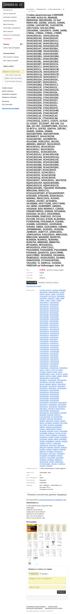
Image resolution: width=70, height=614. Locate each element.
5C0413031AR (44, 394)
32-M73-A (59, 374)
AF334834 (48, 423)
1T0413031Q (63, 368)
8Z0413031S (58, 419)
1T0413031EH (44, 355)
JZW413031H (44, 445)
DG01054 (50, 431)
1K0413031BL (44, 323)
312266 (54, 372)
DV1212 (42, 435)
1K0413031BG (44, 319)
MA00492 (50, 447)
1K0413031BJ (44, 321)
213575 (47, 370)
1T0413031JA (44, 366)
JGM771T (49, 443)
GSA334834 (62, 439)
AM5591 (42, 427)
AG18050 (51, 425)
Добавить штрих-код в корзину (13, 78)
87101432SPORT (56, 417)
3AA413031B (52, 380)
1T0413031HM (54, 362)
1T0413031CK (44, 343)
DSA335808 (43, 433)
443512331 (59, 382)
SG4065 (51, 462)
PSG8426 (59, 455)
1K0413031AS (54, 311)
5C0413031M (62, 404)
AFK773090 (43, 425)
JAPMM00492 (49, 441)
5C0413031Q (44, 406)
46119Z (42, 384)
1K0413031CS (44, 335)
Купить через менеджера (11, 48)
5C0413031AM (54, 390)
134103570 (51, 298)
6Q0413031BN (44, 411)
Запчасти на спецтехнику (11, 35)
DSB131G (51, 433)
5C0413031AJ (44, 390)
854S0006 (43, 415)
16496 (62, 298)
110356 (53, 294)
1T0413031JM (53, 368)
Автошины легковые (10, 17)
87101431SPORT (45, 417)
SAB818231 (58, 460)
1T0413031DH (44, 347)
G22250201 (63, 437)
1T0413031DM (44, 349)
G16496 (56, 437)
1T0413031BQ (44, 341)
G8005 (56, 439)
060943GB (62, 290)
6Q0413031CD (54, 411)
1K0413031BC (54, 315)
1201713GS (52, 296)
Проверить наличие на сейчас (48, 282)
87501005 (43, 419)
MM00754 (43, 451)
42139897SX (44, 382)
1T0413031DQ (44, 351)
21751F (53, 370)
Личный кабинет (9, 53)
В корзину (31, 283)
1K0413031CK (54, 327)
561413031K (44, 388)
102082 (62, 292)
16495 (57, 298)
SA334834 (50, 460)
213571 (42, 370)
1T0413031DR (54, 351)
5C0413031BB (54, 396)
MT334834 (50, 451)
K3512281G (53, 445)
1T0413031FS (54, 360)
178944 (53, 300)
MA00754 (57, 447)
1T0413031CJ (54, 341)
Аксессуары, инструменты (12, 28)
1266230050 (61, 296)
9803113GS (49, 421)
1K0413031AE (44, 304)
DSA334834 (63, 431)
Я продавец (44, 574)
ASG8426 (49, 427)
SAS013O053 (44, 462)
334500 (54, 376)
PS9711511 (52, 453)
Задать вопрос (8, 66)
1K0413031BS (54, 323)
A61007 (42, 423)
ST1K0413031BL (45, 464)
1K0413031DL (54, 337)
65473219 (51, 409)
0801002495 (43, 292)
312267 (60, 372)
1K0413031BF (54, 317)
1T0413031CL (54, 343)
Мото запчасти (8, 31)
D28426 (58, 429)
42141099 (52, 382)
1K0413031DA (44, 337)
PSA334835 (43, 455)
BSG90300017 (57, 427)
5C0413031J (44, 404)
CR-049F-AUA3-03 (46, 290)
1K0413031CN (44, 331)
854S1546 (50, 415)
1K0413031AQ (54, 309)
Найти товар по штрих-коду (13, 75)
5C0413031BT (44, 402)
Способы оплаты (52, 606)
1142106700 (60, 294)
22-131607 (59, 370)
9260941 (42, 421)
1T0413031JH (53, 366)
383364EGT (43, 380)
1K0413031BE (44, 317)
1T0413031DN (54, 349)
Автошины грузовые (10, 21)
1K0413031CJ (44, 327)
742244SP (63, 413)
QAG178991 (60, 458)
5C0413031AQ (54, 392)
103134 (42, 294)
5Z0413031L (44, 409)
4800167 (54, 384)
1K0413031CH (54, 325)
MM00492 (62, 449)
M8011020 (60, 445)
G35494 (50, 439)
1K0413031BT (44, 325)
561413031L (52, 388)
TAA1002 (54, 464)
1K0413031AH (44, 306)
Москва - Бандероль (7, 91)
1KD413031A (53, 339)
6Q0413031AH (60, 409)
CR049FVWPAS (50, 429)
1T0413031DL (54, 347)
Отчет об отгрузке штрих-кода (13, 81)
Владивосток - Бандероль (9, 97)
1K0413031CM (54, 329)
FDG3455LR (44, 437)
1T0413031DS (44, 353)
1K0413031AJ (54, 306)
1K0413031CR (54, 333)
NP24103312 (44, 453)
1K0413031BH (54, 319)
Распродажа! (7, 38)
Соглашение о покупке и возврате (36, 606)
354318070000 (44, 378)
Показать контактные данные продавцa (46, 494)
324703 (65, 374)
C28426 (42, 429)
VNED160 (49, 466)
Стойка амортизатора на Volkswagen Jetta (52, 500)
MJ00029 (64, 447)
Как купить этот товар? (33, 286)
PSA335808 (52, 455)
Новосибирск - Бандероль (9, 94)
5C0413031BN (54, 398)
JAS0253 (58, 441)
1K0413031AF (54, 304)
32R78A (48, 376)
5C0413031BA (44, 396)
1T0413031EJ (54, 355)
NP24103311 (58, 451)
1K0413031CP (54, 331)
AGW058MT (58, 425)
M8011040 (43, 447)
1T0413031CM (44, 345)
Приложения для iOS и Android (53, 608)
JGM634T (43, 443)
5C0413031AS (54, 394)
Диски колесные (8, 24)
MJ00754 (56, 449)
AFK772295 (63, 423)
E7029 (47, 435)
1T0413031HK (44, 362)
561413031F (62, 384)
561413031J (61, 386)
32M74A (42, 376)
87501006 (50, 419)
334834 (59, 376)
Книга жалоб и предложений (34, 608)
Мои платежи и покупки (11, 57)
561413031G (44, 386)
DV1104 (57, 433)
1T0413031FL (54, 357)
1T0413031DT (54, 353)
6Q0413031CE (44, 413)
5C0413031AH (61, 388)
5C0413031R (53, 406)
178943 (47, 300)
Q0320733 (43, 458)
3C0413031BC (61, 380)
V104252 (42, 466)
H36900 (42, 441)
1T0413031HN (44, 364)
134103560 (43, 298)
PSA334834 (61, 453)
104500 (47, 294)
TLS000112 (61, 464)
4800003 (48, 384)
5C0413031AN (44, 392)
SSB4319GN (59, 462)
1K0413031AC (44, 302)
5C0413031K (52, 404)
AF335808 (55, 423)
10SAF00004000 (53, 292)
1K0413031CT (54, 335)
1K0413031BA (53, 313)
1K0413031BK (53, 321)
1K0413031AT (44, 313)
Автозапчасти (7, 10)
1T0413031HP (54, 364)
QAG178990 (51, 458)
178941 (42, 300)
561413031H (53, 386)
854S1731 (57, 415)
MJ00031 (42, 449)
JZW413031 (57, 443)
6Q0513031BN (54, 413)
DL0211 (56, 431)
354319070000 (54, 378)
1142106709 (43, 296)
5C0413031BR (44, 400)
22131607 (43, 372)
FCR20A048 (62, 435)
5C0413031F (53, 402)
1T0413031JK (44, 368)
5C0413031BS (54, 400)
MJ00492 (49, 449)
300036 (49, 372)
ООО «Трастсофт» (7, 104)
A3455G (62, 421)
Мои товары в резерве (10, 60)
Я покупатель (33, 574)
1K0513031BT (44, 339)
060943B (55, 290)
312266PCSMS (44, 374)
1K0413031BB (44, 315)
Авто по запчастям (9, 13)
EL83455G (53, 435)
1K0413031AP (44, 309)
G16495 (50, 437)
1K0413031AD (54, 302)
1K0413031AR (44, 311)
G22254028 (43, 439)
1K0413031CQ (44, 333)
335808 (65, 376)
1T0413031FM (44, 360)
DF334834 (43, 431)
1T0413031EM (44, 357)
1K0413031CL (44, 329)
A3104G (56, 421)
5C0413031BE (44, 398)
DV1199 (63, 433)
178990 (58, 300)
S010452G (43, 460)
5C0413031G (62, 402)
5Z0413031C (62, 406)
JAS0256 (64, 441)
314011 (52, 374)
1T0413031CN (54, 345)
